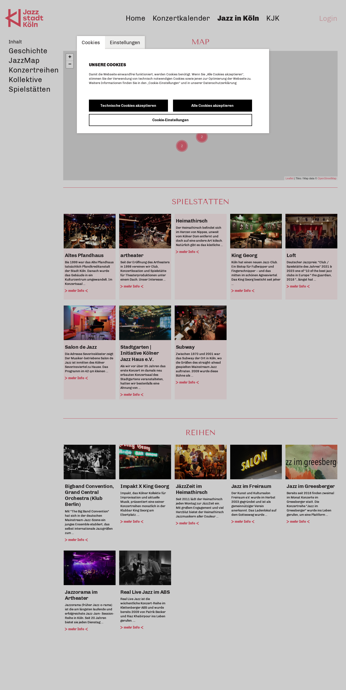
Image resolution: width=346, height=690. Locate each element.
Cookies (91, 42)
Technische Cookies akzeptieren (128, 105)
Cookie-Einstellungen (170, 120)
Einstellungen (125, 42)
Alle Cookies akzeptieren (212, 105)
